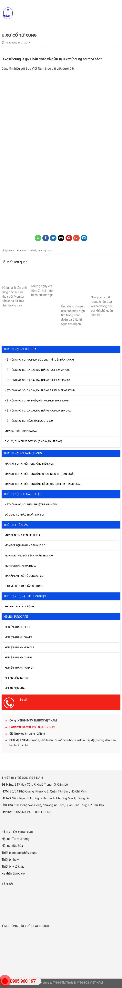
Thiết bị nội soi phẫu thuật (19, 853)
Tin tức (41, 250)
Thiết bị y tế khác (13, 866)
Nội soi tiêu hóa (12, 846)
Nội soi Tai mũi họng (15, 839)
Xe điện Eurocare (13, 873)
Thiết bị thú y (10, 860)
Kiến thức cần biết (26, 250)
